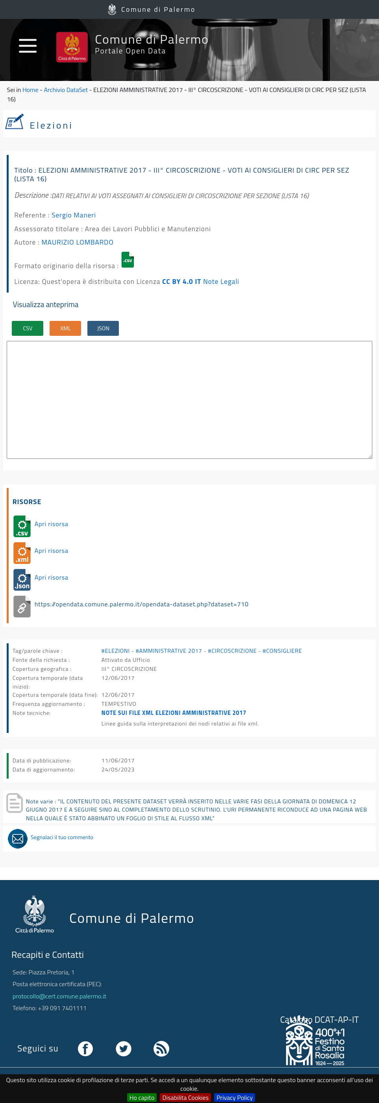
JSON (103, 328)
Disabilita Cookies (185, 1097)
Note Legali (221, 281)
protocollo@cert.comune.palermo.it (59, 996)
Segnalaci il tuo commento (62, 837)
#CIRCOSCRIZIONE (232, 650)
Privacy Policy (234, 1097)
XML (65, 328)
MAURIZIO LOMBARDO (77, 242)
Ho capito (142, 1097)
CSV (28, 328)
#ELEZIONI (116, 650)
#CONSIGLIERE (282, 650)
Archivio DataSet (66, 89)
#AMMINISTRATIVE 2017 (169, 650)
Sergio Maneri (74, 215)
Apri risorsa (51, 523)
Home (30, 89)
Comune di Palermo (158, 9)
